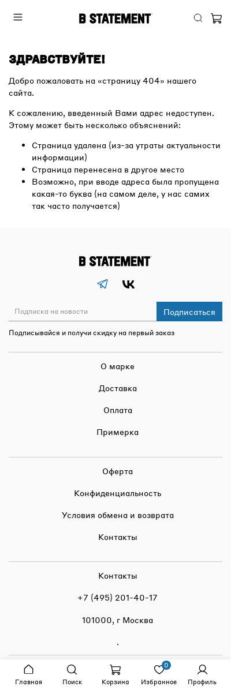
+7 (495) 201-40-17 (117, 597)
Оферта (117, 471)
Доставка (118, 387)
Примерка (117, 431)
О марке (117, 366)
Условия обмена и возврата (118, 514)
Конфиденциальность (117, 492)
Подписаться (189, 311)
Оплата (117, 409)
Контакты (117, 536)
